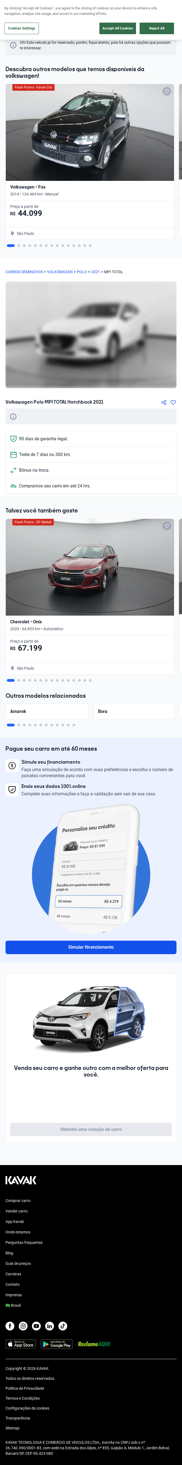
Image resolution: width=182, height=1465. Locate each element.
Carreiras (13, 1274)
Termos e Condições (23, 1398)
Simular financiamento (91, 947)
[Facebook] (10, 1326)
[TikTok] (62, 1326)
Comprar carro (18, 1200)
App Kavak (15, 1221)
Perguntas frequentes (24, 1242)
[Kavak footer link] (21, 1183)
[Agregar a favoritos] (173, 402)
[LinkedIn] (49, 1326)
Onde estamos (18, 1232)
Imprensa (14, 1295)
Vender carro (17, 1211)
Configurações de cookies (27, 1408)
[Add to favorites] (166, 91)
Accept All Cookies (117, 28)
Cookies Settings (21, 28)
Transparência (18, 1418)
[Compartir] (164, 402)
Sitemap (13, 1428)
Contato (13, 1284)
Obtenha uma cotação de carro (91, 1129)
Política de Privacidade (25, 1388)
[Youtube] (36, 1326)
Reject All (156, 28)
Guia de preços (18, 1263)
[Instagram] (23, 1326)
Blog (9, 1253)
